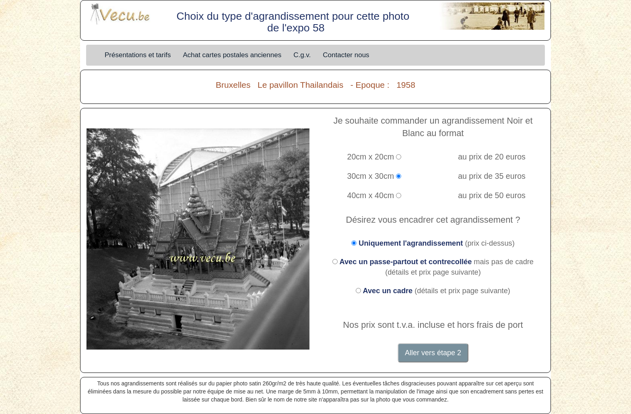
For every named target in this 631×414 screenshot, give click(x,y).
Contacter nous (346, 55)
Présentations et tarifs (138, 55)
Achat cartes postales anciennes (232, 55)
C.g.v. (302, 55)
